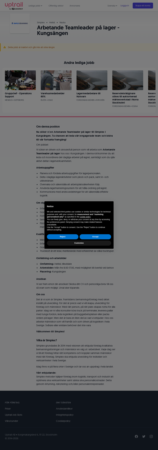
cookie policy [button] (85, 217)
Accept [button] (95, 237)
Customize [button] (79, 243)
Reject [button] (62, 237)
